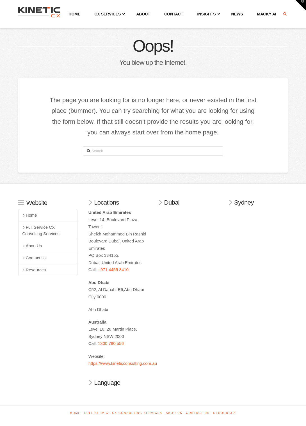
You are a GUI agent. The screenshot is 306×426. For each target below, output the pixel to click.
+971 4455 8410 (113, 269)
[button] (300, 5)
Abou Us (32, 245)
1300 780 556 (111, 343)
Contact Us (34, 257)
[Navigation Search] (285, 14)
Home (29, 215)
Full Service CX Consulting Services (41, 230)
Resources (34, 269)
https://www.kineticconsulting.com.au (122, 363)
